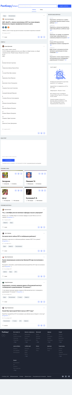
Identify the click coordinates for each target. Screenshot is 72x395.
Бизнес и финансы (29, 332)
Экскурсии (6, 181)
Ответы (38, 348)
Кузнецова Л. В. (31, 198)
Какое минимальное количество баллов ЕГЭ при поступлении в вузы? (22, 261)
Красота (38, 336)
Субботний (28, 346)
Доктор (49, 346)
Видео (15, 360)
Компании (27, 336)
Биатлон (61, 340)
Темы (37, 350)
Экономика (27, 334)
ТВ (14, 364)
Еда (37, 340)
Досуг (4, 198)
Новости (15, 348)
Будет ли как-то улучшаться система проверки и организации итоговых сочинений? (59, 51)
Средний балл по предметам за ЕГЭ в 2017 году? (59, 87)
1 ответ (4, 37)
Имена (60, 350)
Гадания (61, 352)
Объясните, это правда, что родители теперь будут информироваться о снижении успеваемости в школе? (59, 36)
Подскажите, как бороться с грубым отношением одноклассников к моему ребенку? (59, 21)
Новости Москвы (17, 336)
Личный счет (28, 340)
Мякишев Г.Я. (31, 181)
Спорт (60, 332)
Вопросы (49, 348)
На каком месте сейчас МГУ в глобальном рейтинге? (19, 236)
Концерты (49, 336)
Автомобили (16, 346)
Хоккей (60, 336)
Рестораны (50, 340)
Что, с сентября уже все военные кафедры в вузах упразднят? (22, 212)
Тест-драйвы (16, 350)
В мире (15, 334)
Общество (15, 340)
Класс (37, 346)
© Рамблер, (4, 376)
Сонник (60, 348)
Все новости (16, 332)
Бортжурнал (16, 352)
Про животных (17, 368)
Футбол (61, 334)
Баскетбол (61, 338)
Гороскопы (62, 346)
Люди (26, 350)
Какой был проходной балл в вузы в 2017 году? (18, 311)
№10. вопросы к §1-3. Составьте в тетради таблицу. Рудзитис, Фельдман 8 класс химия (59, 95)
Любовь (38, 338)
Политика (15, 338)
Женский (38, 332)
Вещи (26, 352)
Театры (49, 338)
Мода (37, 334)
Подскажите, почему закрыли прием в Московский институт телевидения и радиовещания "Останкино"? (59, 58)
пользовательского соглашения (34, 163)
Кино (48, 334)
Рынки (26, 338)
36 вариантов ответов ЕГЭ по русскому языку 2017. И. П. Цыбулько (59, 82)
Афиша (49, 332)
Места (26, 354)
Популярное (16, 362)
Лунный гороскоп (63, 354)
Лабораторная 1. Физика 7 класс (57, 90)
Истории (27, 348)
